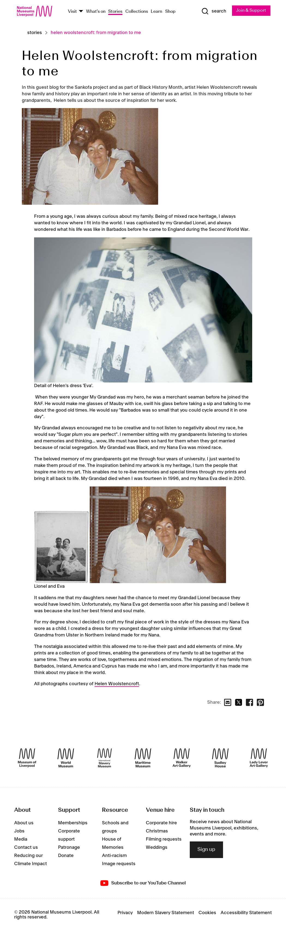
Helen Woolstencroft (117, 683)
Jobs (19, 831)
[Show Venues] (81, 12)
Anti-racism (114, 855)
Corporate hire (161, 823)
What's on (96, 11)
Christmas (157, 831)
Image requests (119, 864)
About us (24, 823)
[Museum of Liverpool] (27, 758)
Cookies (207, 912)
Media (20, 839)
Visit (72, 11)
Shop (170, 11)
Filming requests (164, 839)
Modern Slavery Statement (165, 912)
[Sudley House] (220, 758)
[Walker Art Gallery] (181, 758)
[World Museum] (66, 758)
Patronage (69, 847)
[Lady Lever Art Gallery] (259, 758)
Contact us (26, 847)
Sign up (206, 850)
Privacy (125, 912)
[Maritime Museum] (143, 758)
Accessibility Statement (246, 912)
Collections (136, 11)
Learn (156, 11)
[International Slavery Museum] (104, 758)
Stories (115, 11)
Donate (66, 855)
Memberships (73, 823)
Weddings (156, 847)
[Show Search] (213, 11)
